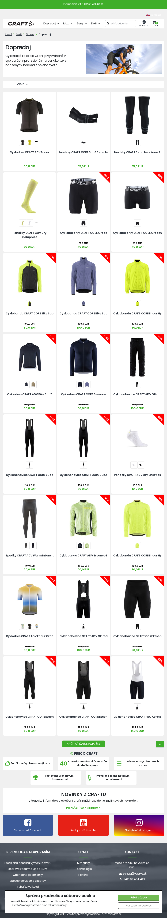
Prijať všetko (139, 897)
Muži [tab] (68, 23)
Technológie (83, 869)
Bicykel (30, 34)
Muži (19, 34)
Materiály (83, 863)
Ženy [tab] (82, 23)
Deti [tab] (96, 23)
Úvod (8, 34)
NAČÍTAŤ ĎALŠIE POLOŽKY (83, 744)
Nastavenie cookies (139, 906)
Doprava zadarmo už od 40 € (28, 869)
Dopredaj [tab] (51, 23)
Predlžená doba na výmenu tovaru (28, 863)
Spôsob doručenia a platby (28, 881)
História (83, 875)
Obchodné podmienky (28, 875)
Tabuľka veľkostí (28, 887)
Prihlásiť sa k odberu (83, 808)
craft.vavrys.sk (111, 914)
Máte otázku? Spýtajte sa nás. (132, 865)
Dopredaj (45, 34)
